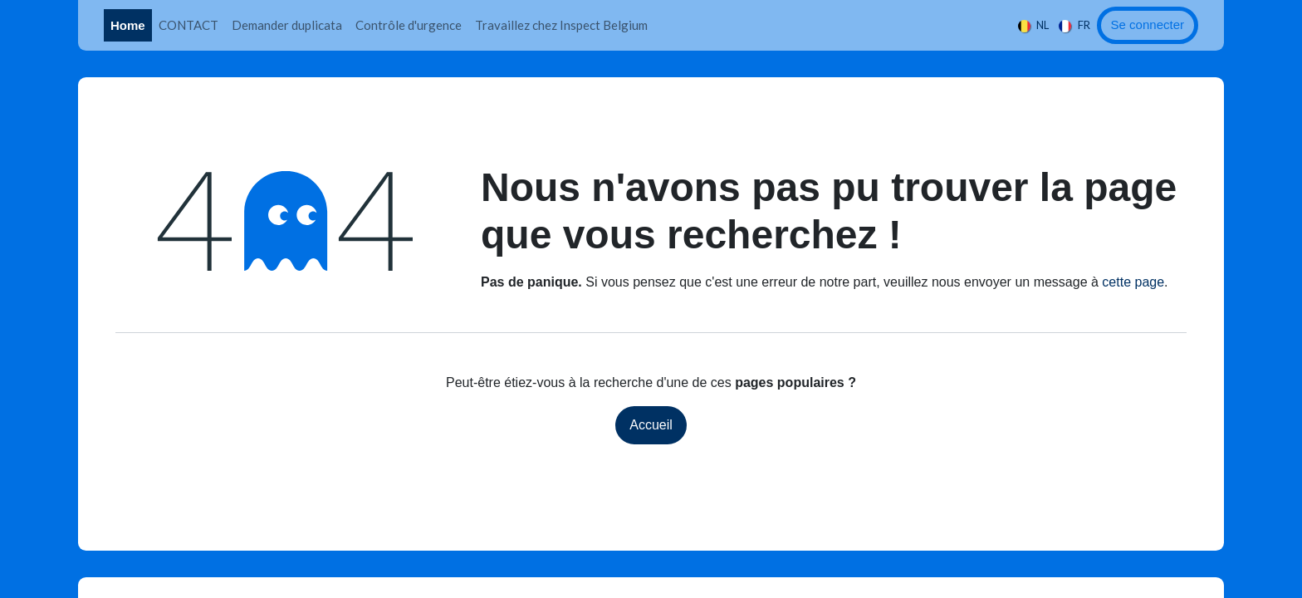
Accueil (651, 425)
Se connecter (1147, 24)
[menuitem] (128, 25)
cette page (1133, 282)
